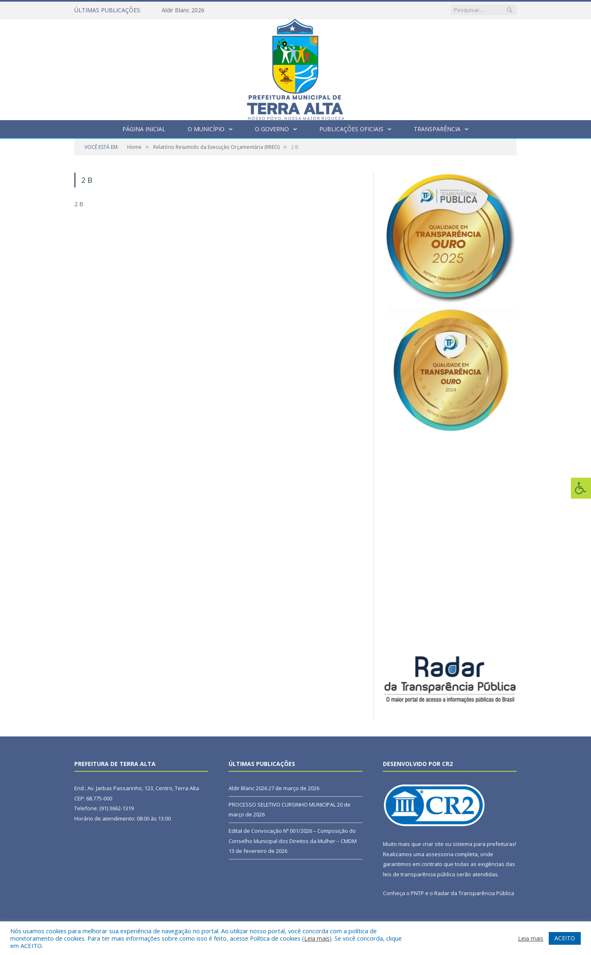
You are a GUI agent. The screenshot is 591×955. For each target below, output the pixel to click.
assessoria (440, 854)
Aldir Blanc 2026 (183, 10)
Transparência (437, 129)
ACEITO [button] (564, 938)
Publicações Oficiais (351, 129)
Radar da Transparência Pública (474, 893)
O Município (206, 129)
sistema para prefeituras (484, 844)
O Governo (272, 129)
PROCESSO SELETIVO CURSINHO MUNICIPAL (282, 804)
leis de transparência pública (419, 874)
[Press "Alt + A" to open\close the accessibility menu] (581, 488)
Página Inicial (143, 129)
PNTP (417, 893)
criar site (433, 844)
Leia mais (317, 938)
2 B (78, 204)
